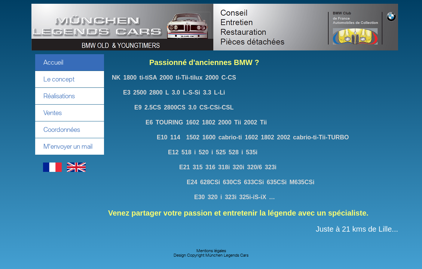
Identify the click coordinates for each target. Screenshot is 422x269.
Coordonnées (61, 129)
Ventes (52, 113)
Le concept (58, 79)
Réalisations (59, 96)
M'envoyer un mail (67, 146)
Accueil (53, 62)
